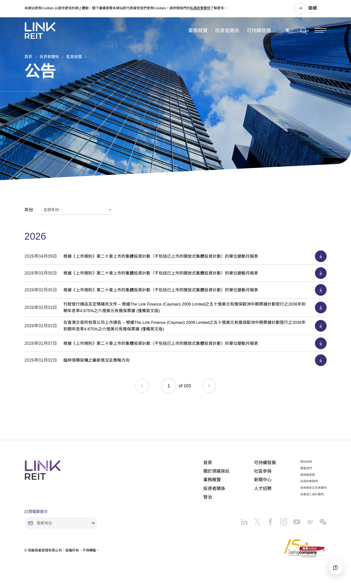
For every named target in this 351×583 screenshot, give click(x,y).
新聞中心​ (263, 479)
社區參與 (263, 471)
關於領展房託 (216, 471)
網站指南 (306, 461)
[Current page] (168, 385)
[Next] (209, 385)
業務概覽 (198, 33)
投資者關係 (227, 33)
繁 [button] (288, 32)
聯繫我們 (306, 468)
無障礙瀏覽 (307, 475)
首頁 (28, 57)
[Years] (76, 210)
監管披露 (74, 57)
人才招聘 (263, 488)
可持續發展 (259, 33)
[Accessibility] (333, 565)
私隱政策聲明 (200, 8)
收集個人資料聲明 (312, 494)
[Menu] (320, 33)
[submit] (93, 523)
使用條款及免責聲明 (313, 488)
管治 (207, 497)
